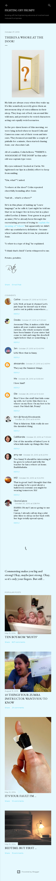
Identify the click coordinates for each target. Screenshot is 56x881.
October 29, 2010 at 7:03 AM (38, 437)
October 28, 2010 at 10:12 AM (31, 394)
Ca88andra (19, 437)
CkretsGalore (20, 501)
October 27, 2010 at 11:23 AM (34, 320)
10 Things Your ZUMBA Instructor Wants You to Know (26, 698)
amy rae (18, 454)
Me (15, 378)
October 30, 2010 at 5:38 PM (27, 503)
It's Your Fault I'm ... (20, 796)
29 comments (18, 707)
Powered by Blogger (28, 872)
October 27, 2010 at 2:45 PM (38, 364)
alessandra (19, 363)
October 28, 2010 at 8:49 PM (27, 419)
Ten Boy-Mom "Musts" (21, 637)
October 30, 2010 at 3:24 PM (31, 478)
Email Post (16, 284)
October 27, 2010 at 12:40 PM (31, 348)
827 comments (18, 642)
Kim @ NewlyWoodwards (27, 417)
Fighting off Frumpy (20, 10)
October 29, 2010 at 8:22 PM (35, 455)
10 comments (18, 801)
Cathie (17, 299)
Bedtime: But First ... (21, 848)
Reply (17, 314)
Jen (15, 348)
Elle (15, 393)
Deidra (17, 320)
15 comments (17, 853)
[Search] (49, 5)
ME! (16, 478)
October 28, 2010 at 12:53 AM (30, 379)
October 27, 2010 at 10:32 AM (34, 299)
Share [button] (7, 284)
